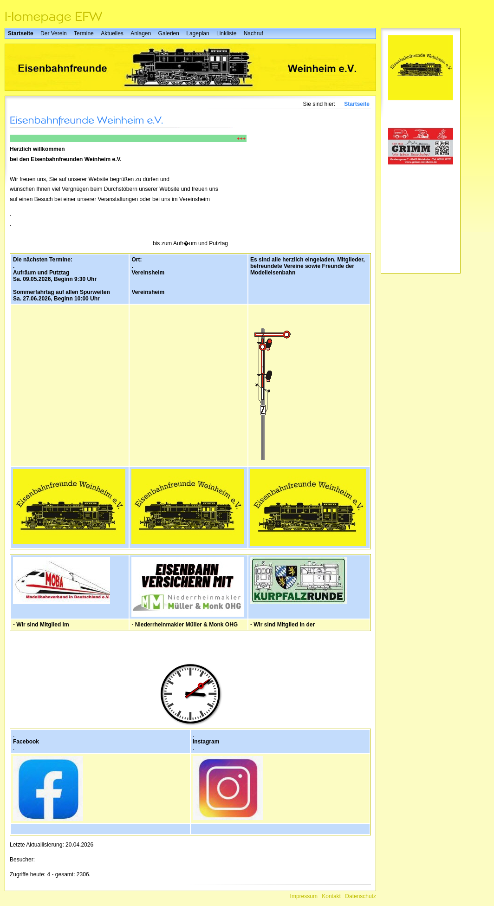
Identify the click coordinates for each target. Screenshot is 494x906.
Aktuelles (112, 33)
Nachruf (253, 33)
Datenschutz (360, 896)
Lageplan (197, 33)
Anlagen (140, 33)
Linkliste (226, 33)
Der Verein (53, 33)
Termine (84, 33)
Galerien (168, 33)
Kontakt (331, 896)
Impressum (304, 896)
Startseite (20, 33)
